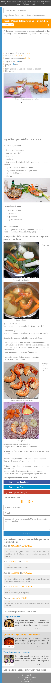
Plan (32, 681)
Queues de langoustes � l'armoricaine (22, 634)
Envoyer (26, 533)
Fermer (33, 4)
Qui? (21, 681)
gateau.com (30, 677)
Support (26, 681)
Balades (23, 680)
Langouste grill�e (12, 616)
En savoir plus (25, 4)
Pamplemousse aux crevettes (17, 652)
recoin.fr (28, 675)
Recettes (29, 680)
